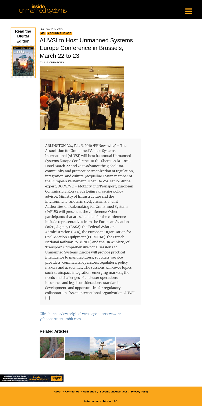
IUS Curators (54, 62)
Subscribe (89, 391)
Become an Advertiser (113, 391)
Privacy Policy (139, 391)
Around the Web (60, 33)
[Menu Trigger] (188, 10)
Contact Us (72, 391)
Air (42, 33)
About (57, 391)
